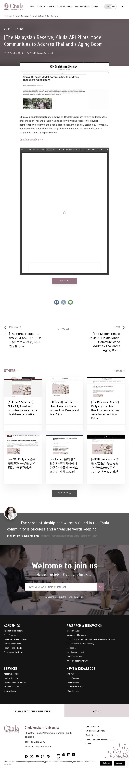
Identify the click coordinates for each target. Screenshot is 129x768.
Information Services (12, 686)
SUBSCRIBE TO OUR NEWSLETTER (32, 711)
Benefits (62, 596)
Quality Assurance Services (15, 682)
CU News (70, 673)
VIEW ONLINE (64, 280)
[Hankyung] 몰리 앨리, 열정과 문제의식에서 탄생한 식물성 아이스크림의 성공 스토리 (64, 465)
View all (119, 370)
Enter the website (76, 596)
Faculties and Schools (13, 647)
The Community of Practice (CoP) (80, 643)
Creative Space (10, 690)
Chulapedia (71, 647)
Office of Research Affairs (77, 660)
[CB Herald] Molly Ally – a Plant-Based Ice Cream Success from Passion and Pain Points (64, 408)
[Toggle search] (122, 6)
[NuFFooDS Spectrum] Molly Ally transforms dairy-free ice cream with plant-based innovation (22, 408)
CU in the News (13, 28)
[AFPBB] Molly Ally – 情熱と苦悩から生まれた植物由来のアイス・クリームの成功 (105, 465)
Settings (106, 763)
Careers (94, 6)
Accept (120, 763)
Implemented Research (76, 634)
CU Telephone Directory (95, 730)
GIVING (96, 711)
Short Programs (10, 634)
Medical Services (11, 678)
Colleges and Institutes (13, 652)
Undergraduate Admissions (15, 639)
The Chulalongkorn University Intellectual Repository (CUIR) (91, 639)
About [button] (32, 6)
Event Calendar (72, 678)
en (113, 6)
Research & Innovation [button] (55, 6)
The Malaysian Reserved (41, 53)
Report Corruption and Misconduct (100, 739)
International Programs (14, 630)
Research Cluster (73, 630)
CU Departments (92, 726)
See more (64, 493)
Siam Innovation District (76, 652)
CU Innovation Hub (74, 656)
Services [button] (69, 6)
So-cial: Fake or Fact (75, 686)
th (107, 6)
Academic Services (11, 673)
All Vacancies (50, 596)
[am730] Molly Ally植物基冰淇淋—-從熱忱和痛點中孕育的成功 (21, 463)
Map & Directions (92, 735)
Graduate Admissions (13, 643)
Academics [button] (40, 6)
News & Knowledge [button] (82, 6)
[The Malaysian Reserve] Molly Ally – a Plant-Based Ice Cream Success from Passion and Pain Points (105, 410)
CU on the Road (72, 690)
